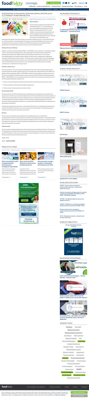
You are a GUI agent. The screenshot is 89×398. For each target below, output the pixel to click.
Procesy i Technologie (40, 9)
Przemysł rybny (69, 369)
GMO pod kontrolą (65, 156)
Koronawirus (80, 347)
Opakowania (55, 9)
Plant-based (80, 355)
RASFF (79, 369)
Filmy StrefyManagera (68, 341)
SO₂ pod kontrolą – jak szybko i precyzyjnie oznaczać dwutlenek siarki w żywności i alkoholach (73, 317)
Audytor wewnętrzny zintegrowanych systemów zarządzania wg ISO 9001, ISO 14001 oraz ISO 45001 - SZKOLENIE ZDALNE (73, 193)
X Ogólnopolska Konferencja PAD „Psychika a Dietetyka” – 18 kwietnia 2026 (73, 30)
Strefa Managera (73, 9)
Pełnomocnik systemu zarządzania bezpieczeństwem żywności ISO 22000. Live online (72, 211)
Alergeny (69, 327)
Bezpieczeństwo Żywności (21, 9)
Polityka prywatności (54, 390)
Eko (80, 338)
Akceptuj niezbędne (78, 395)
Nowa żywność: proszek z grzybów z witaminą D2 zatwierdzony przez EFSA (45, 163)
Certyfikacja (67, 336)
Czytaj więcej (5, 177)
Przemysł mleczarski (79, 363)
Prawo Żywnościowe (30, 9)
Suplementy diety (68, 375)
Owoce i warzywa (68, 355)
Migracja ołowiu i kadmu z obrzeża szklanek (73, 48)
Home (14, 9)
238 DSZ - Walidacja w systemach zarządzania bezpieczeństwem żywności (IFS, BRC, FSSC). (72, 204)
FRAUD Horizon (65, 90)
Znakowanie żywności (73, 381)
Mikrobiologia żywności (73, 349)
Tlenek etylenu (80, 375)
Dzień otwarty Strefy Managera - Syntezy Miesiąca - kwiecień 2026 (72, 276)
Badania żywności (16, 150)
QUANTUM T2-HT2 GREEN (68, 178)
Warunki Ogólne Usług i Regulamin (36, 390)
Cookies (75, 390)
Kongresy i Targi (68, 347)
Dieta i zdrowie (78, 336)
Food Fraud (81, 341)
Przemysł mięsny (66, 363)
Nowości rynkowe (68, 352)
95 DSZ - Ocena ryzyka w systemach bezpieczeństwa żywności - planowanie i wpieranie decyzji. (71, 187)
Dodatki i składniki (70, 338)
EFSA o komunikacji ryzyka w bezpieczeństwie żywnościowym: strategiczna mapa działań (10, 164)
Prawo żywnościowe (78, 358)
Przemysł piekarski (80, 366)
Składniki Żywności (48, 9)
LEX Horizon (63, 134)
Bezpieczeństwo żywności (29, 150)
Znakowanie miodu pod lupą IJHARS (71, 65)
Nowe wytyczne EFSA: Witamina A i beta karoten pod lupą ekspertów (28, 163)
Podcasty (65, 358)
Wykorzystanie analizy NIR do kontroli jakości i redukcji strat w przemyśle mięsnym (73, 296)
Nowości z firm (65, 9)
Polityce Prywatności (60, 395)
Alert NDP (78, 327)
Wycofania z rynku (73, 378)
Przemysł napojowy (67, 366)
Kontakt (67, 390)
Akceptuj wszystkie (78, 392)
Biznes (61, 9)
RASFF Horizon (64, 112)
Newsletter (84, 390)
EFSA (7, 138)
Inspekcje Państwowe (73, 344)
